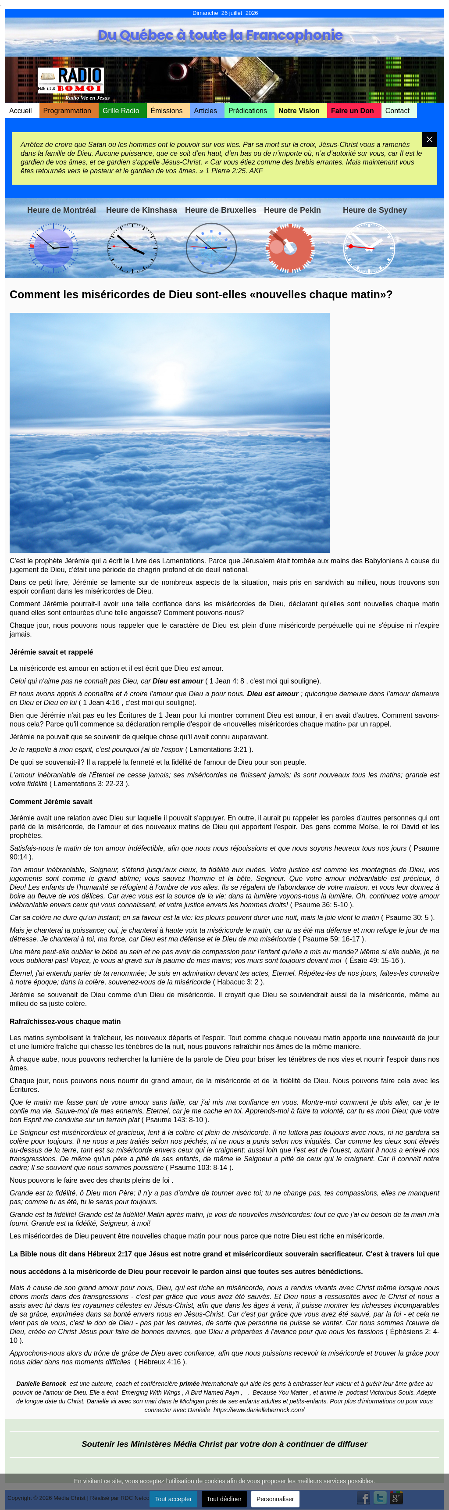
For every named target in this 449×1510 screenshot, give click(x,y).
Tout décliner (224, 1499)
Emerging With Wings (150, 1392)
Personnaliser (275, 1499)
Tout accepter (173, 1499)
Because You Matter (280, 1392)
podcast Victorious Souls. (381, 1392)
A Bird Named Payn (212, 1392)
